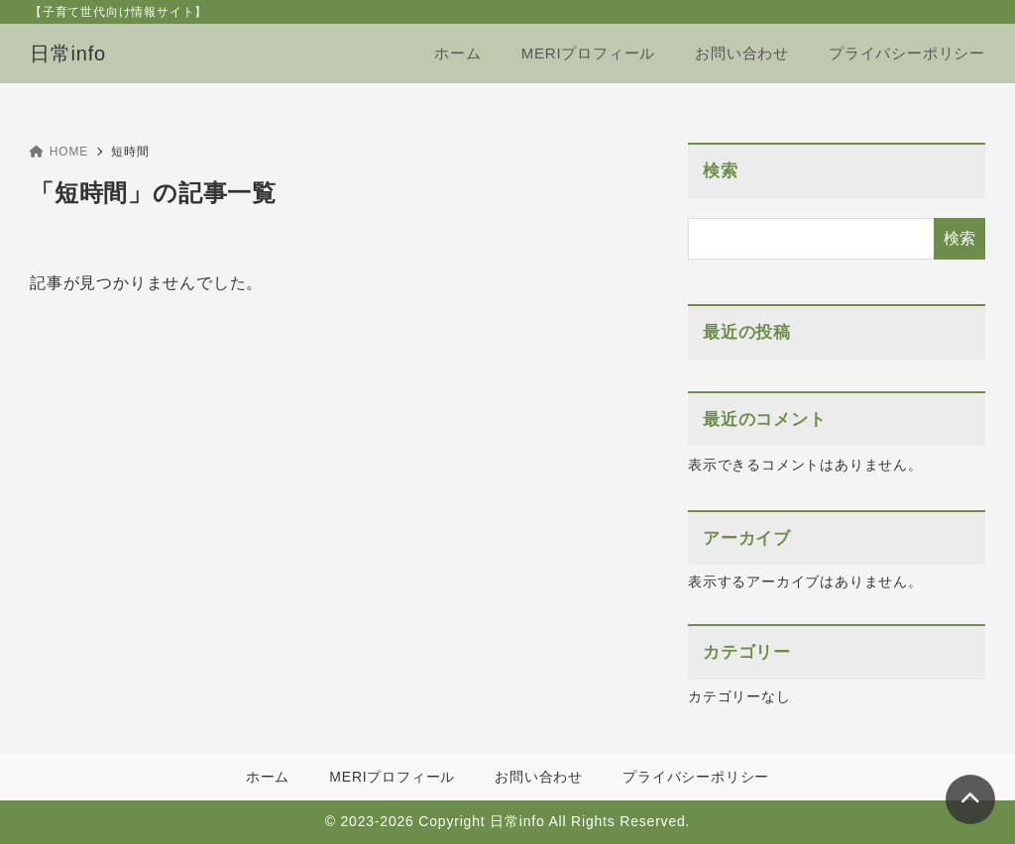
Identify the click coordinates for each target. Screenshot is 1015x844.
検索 (720, 170)
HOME (59, 151)
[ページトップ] (970, 799)
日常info (68, 53)
